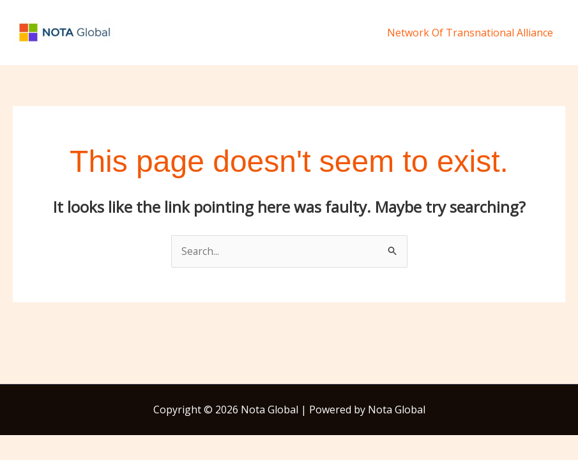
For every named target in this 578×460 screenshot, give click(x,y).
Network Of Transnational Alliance (472, 33)
